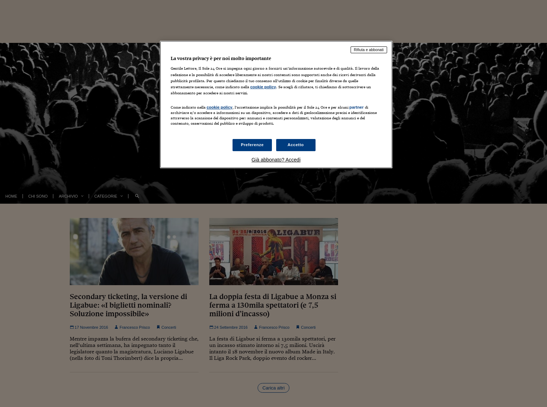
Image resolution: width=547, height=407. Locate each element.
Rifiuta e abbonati (369, 50)
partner (357, 107)
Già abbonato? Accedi (276, 160)
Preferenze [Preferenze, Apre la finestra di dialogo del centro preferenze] (252, 145)
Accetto (296, 145)
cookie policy (263, 87)
